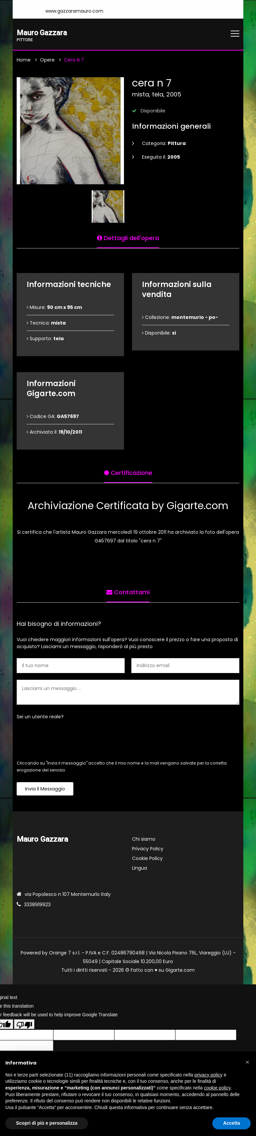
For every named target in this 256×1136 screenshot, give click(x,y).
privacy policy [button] (208, 1074)
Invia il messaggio (45, 789)
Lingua (139, 868)
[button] (247, 1062)
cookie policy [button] (217, 1087)
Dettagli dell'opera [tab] (128, 237)
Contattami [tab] (128, 591)
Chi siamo (143, 839)
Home (24, 60)
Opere (47, 60)
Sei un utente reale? (40, 717)
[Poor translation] (24, 1025)
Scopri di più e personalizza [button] (46, 1123)
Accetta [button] (231, 1123)
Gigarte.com (180, 970)
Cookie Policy (147, 858)
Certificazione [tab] (128, 472)
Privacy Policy (147, 849)
